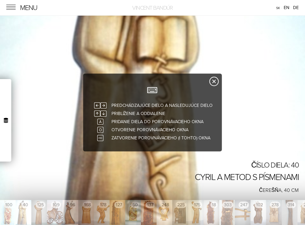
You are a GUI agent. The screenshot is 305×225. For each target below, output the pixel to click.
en (286, 7)
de (296, 7)
